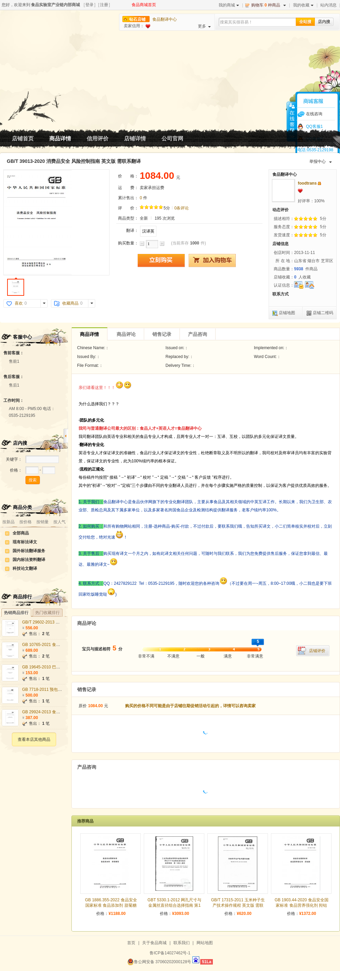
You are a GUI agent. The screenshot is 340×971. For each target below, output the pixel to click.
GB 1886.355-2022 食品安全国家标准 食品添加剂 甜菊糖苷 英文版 (111, 905)
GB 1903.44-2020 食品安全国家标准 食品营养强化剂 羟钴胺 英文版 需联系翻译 (301, 905)
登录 (89, 4)
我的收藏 (303, 5)
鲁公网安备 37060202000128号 (159, 961)
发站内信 (319, 183)
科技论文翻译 (25, 568)
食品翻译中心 (164, 19)
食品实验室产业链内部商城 (55, 4)
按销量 (42, 521)
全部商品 (21, 533)
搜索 (33, 480)
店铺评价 (317, 650)
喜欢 (19, 303)
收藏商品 (70, 303)
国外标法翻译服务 (29, 550)
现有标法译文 (25, 542)
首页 (131, 942)
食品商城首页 (144, 4)
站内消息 (328, 5)
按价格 (25, 521)
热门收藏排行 (47, 612)
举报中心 (320, 161)
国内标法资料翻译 (29, 559)
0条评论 (181, 208)
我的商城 (229, 5)
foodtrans (307, 183)
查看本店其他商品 (34, 739)
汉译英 (148, 231)
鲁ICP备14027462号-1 (170, 953)
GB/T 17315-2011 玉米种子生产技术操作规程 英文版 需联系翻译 (238, 905)
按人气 (59, 521)
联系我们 (181, 942)
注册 (104, 4)
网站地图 (205, 942)
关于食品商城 (154, 942)
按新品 (8, 521)
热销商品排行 (16, 612)
